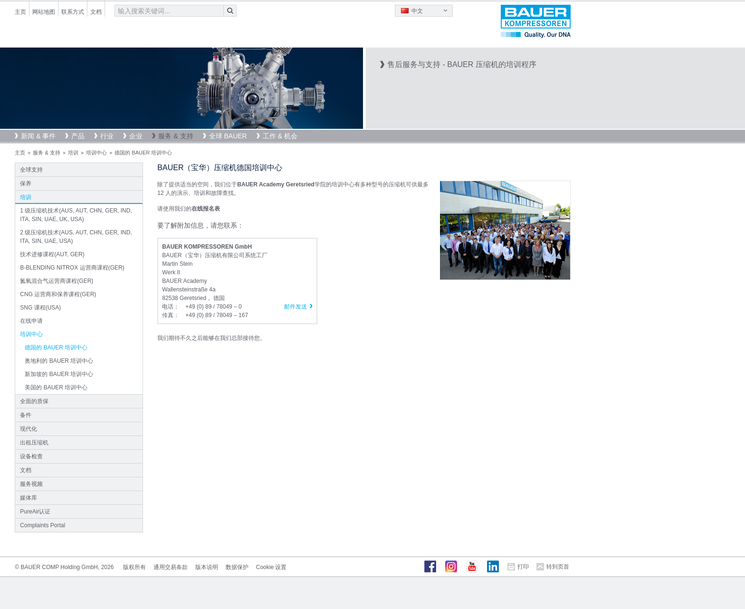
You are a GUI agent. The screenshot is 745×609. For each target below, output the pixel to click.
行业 (107, 136)
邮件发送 (295, 306)
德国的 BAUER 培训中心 (56, 347)
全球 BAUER (228, 136)
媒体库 (28, 497)
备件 (25, 415)
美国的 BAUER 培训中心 (56, 387)
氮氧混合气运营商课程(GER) (56, 281)
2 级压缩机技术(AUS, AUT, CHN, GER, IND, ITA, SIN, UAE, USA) (76, 236)
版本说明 (206, 567)
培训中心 (96, 152)
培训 (73, 152)
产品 (78, 136)
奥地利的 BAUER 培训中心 (59, 361)
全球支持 (31, 169)
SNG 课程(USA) (40, 307)
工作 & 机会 (280, 136)
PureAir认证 (35, 511)
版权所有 (134, 567)
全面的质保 (34, 401)
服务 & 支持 (175, 136)
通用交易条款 (170, 567)
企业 (136, 136)
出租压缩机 (34, 442)
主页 (20, 12)
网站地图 (43, 12)
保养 (25, 183)
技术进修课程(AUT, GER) (52, 254)
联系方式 (72, 12)
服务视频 (31, 484)
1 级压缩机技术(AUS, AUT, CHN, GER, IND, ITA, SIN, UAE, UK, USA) (76, 214)
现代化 (28, 428)
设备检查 (31, 456)
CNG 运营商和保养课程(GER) (58, 294)
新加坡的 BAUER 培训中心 (59, 374)
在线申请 (31, 321)
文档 (96, 12)
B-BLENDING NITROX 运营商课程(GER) (72, 267)
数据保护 (237, 567)
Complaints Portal (42, 525)
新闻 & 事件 (38, 136)
